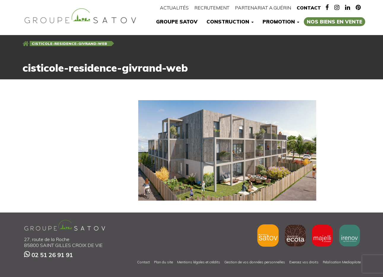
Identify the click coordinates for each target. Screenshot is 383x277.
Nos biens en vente (334, 21)
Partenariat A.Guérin (263, 8)
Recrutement (211, 8)
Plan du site (163, 262)
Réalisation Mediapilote (342, 262)
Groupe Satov (177, 21)
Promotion (281, 21)
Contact (309, 8)
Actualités (174, 8)
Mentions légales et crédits (198, 262)
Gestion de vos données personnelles (254, 262)
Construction (230, 21)
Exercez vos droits (304, 262)
